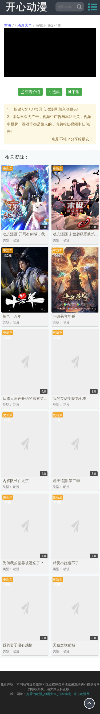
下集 (74, 91)
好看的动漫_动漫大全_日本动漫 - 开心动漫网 (58, 694)
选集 (54, 91)
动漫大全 (24, 25)
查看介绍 (30, 91)
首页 (7, 25)
